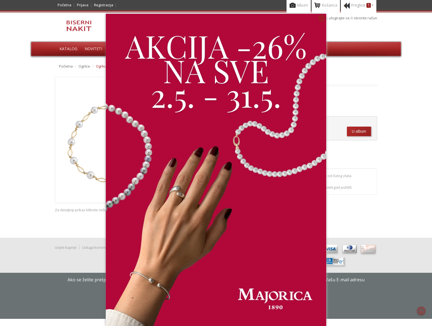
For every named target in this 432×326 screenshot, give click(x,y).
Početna (64, 4)
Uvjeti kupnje (66, 247)
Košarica (325, 5)
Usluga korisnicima (98, 247)
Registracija (103, 4)
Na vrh (424, 314)
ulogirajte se (339, 17)
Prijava (82, 4)
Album (298, 5)
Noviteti (93, 48)
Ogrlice (84, 66)
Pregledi (359, 5)
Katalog (68, 48)
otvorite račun (365, 17)
